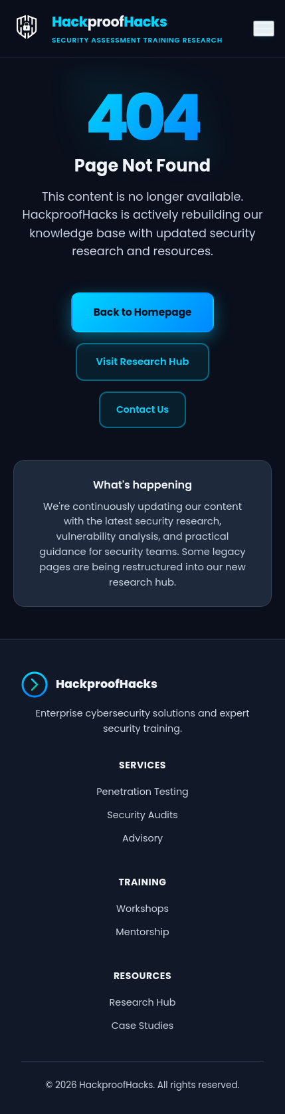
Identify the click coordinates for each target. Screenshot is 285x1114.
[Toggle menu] (263, 29)
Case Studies (143, 1025)
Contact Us (142, 409)
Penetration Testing (142, 791)
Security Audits (142, 815)
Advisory (142, 838)
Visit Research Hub (142, 361)
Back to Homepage (143, 312)
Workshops (142, 908)
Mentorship (142, 932)
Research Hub (143, 1002)
